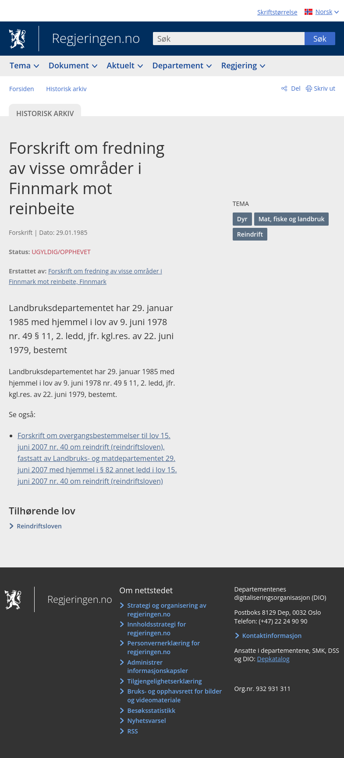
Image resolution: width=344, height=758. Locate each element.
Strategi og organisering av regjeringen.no (166, 609)
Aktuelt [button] (122, 65)
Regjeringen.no (89, 39)
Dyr (242, 219)
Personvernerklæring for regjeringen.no (163, 647)
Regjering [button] (240, 65)
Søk (319, 38)
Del (295, 88)
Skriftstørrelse (277, 12)
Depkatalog (273, 659)
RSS (132, 731)
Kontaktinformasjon (272, 635)
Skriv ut (325, 88)
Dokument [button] (70, 65)
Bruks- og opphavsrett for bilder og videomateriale (174, 695)
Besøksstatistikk (151, 710)
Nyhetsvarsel (146, 720)
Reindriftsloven (39, 526)
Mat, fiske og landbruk (292, 219)
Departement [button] (179, 65)
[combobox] (229, 38)
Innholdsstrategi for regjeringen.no (156, 628)
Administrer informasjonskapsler (157, 666)
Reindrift (250, 234)
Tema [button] (21, 65)
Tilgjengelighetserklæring (164, 681)
